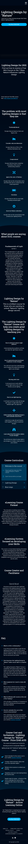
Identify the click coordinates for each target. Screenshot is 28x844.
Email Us (5, 828)
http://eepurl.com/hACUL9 (11, 98)
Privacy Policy (10, 830)
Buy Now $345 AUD (14, 24)
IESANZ (18, 830)
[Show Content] (24, 465)
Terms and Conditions (16, 828)
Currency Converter (16, 719)
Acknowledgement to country (14, 833)
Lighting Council (13, 832)
